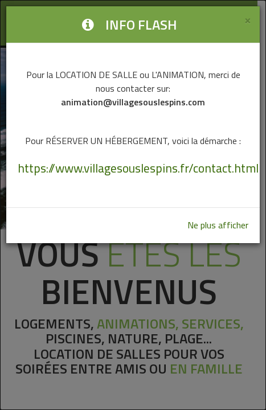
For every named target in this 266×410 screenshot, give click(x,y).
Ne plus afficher (217, 225)
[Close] (247, 20)
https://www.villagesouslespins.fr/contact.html (138, 168)
